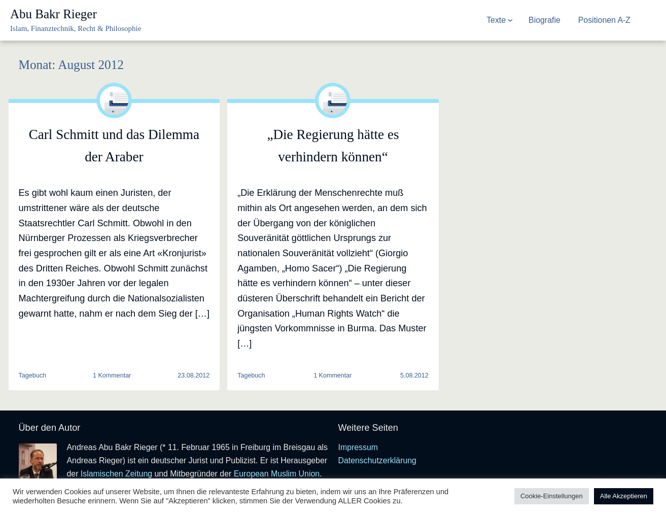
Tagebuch (32, 375)
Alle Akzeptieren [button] (623, 496)
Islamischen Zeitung (116, 473)
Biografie (544, 20)
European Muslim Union (277, 473)
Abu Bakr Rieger (53, 14)
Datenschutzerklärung (377, 460)
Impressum (358, 447)
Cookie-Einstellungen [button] (551, 496)
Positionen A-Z (604, 20)
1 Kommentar (112, 376)
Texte (496, 20)
